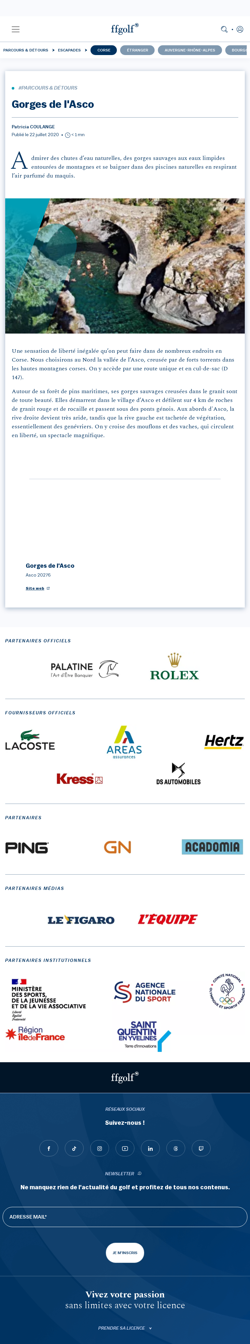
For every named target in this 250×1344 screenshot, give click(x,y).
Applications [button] (122, 1271)
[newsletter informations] (139, 1047)
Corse (103, 50)
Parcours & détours (25, 50)
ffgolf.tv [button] (122, 1248)
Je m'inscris (125, 1126)
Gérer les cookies (125, 1336)
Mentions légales (125, 1312)
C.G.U (125, 1318)
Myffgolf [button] (122, 1224)
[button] (16, 29)
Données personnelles (125, 1324)
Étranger (137, 50)
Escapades (69, 50)
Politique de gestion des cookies (125, 1330)
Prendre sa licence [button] (122, 1201)
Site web (35, 461)
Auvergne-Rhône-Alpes (190, 50)
